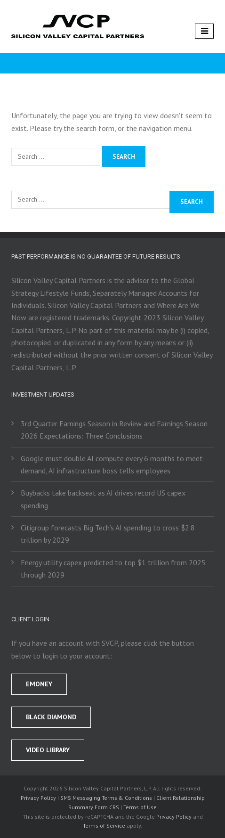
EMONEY (39, 684)
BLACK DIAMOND (51, 717)
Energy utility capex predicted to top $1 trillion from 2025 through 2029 (113, 568)
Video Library (48, 750)
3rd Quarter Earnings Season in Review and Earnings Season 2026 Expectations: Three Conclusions (114, 429)
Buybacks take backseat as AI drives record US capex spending (103, 499)
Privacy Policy (38, 797)
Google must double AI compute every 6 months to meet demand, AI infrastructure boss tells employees (112, 464)
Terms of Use (140, 807)
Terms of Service (104, 825)
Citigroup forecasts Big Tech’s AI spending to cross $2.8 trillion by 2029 (108, 534)
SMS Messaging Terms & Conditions (106, 797)
